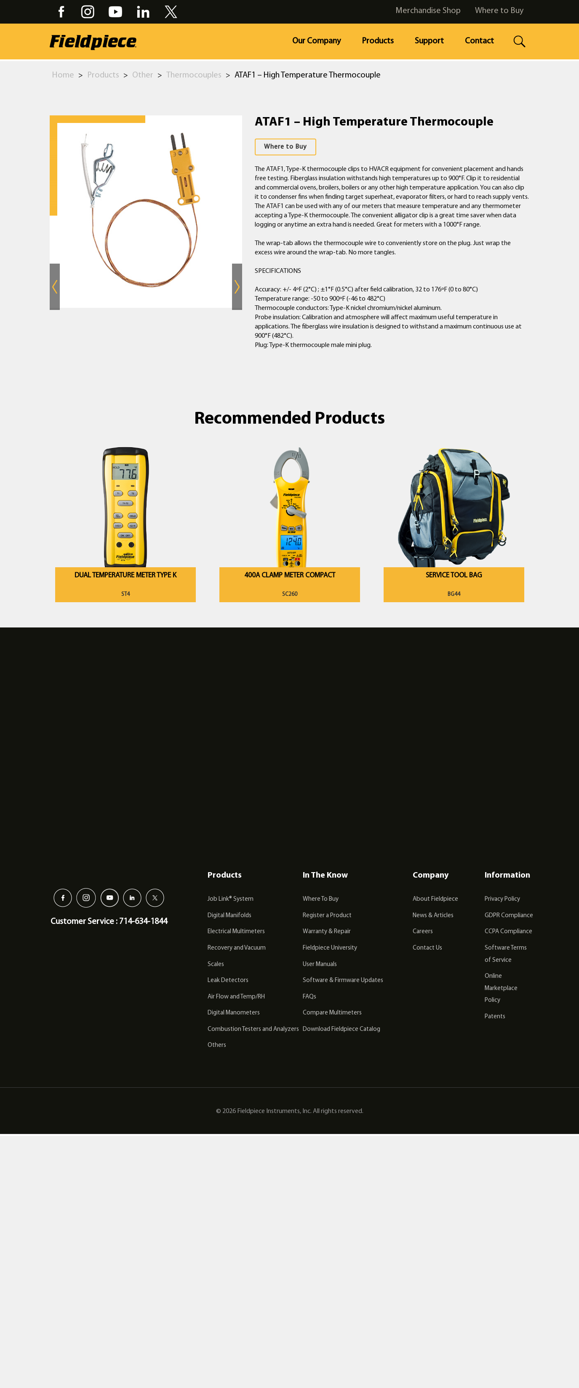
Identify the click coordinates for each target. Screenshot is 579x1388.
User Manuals (320, 964)
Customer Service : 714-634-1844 (109, 922)
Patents (495, 1017)
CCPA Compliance (508, 932)
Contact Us (427, 948)
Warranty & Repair (327, 932)
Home (63, 75)
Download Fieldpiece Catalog (341, 1029)
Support (429, 41)
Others (217, 1045)
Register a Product (327, 916)
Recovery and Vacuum (237, 948)
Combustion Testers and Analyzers (253, 1029)
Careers (423, 932)
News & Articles (433, 916)
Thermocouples (193, 75)
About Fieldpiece (435, 899)
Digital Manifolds (229, 916)
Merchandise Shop (428, 11)
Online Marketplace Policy (501, 988)
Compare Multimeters (332, 1013)
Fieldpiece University (330, 948)
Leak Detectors (228, 980)
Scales (216, 964)
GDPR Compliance (509, 916)
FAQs (309, 997)
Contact (479, 41)
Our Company (316, 41)
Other (142, 75)
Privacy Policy (502, 899)
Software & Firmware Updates (343, 980)
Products (378, 41)
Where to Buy (499, 11)
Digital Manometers (234, 1013)
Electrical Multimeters (236, 932)
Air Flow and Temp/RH (236, 997)
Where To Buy (321, 899)
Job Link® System (230, 899)
